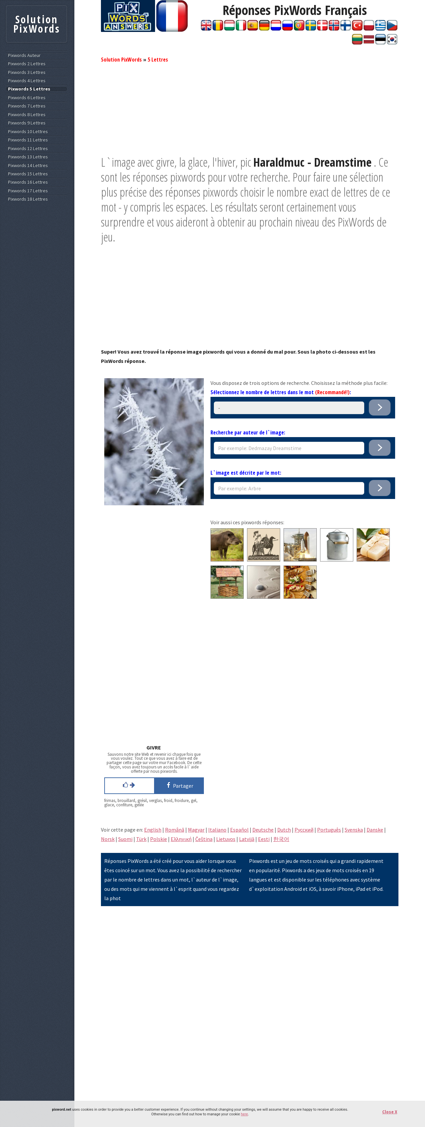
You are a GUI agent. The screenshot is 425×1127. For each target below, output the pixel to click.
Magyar (196, 829)
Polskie (158, 839)
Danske (375, 829)
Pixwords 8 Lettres (26, 114)
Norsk (108, 839)
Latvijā (246, 839)
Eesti (264, 839)
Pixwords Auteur (24, 55)
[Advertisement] (249, 108)
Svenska (354, 829)
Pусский (304, 829)
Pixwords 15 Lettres (28, 174)
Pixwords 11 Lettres (28, 140)
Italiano (217, 829)
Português (329, 829)
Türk (141, 839)
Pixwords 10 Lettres (28, 131)
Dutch (284, 829)
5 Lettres (158, 59)
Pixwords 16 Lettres (28, 182)
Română (174, 829)
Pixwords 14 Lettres (28, 165)
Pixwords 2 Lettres (26, 64)
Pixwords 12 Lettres (28, 148)
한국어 (281, 839)
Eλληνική (181, 839)
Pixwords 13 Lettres (28, 157)
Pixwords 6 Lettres (26, 97)
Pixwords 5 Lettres (29, 89)
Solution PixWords (121, 59)
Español (239, 829)
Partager (178, 785)
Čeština (203, 839)
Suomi (125, 839)
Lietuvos (225, 839)
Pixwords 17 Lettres (28, 191)
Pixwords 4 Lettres (26, 81)
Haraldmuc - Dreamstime (312, 162)
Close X (389, 1112)
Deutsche (263, 829)
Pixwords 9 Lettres (26, 123)
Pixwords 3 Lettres (26, 72)
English (152, 829)
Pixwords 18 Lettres (28, 199)
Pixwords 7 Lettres (26, 106)
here (244, 1114)
